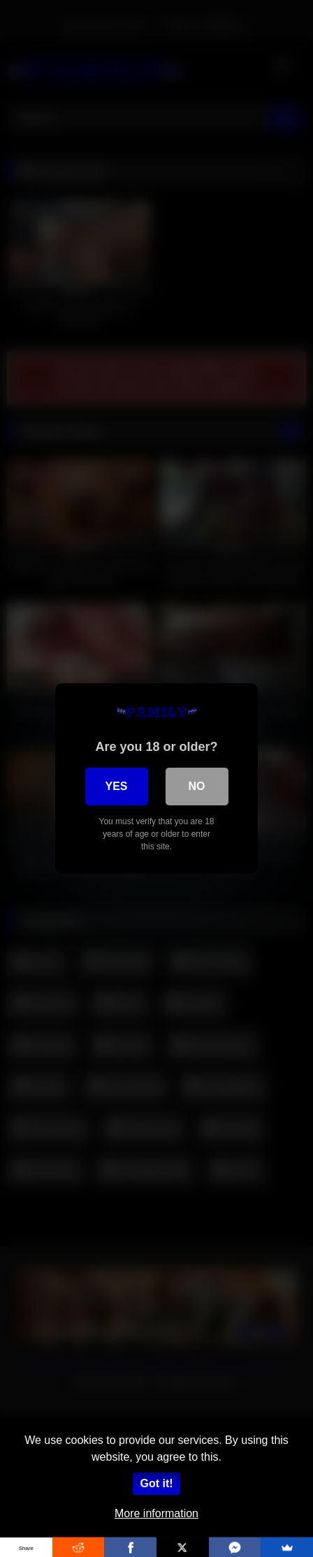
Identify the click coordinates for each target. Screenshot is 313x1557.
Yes (116, 786)
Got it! (156, 1483)
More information (156, 1513)
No (197, 786)
